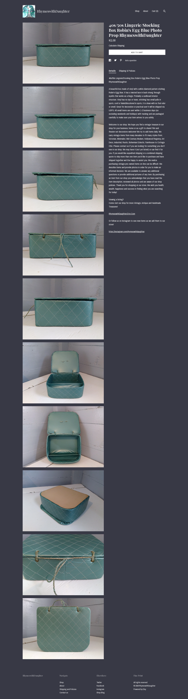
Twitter (99, 682)
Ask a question (130, 60)
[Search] (164, 11)
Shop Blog (101, 692)
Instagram (100, 689)
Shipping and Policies (68, 689)
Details (112, 70)
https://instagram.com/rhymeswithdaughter (127, 231)
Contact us (64, 692)
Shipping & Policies (127, 70)
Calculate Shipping (116, 45)
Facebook (100, 686)
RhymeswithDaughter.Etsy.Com (122, 213)
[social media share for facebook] (110, 60)
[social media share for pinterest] (121, 60)
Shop (137, 11)
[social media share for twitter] (115, 60)
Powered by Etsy (140, 689)
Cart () (155, 11)
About (145, 11)
